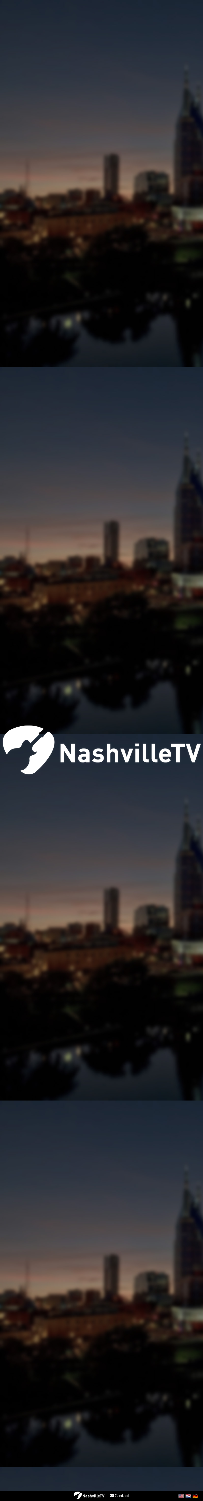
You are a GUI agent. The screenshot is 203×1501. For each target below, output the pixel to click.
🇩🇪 (195, 1496)
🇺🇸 (181, 1496)
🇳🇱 (188, 1496)
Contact (119, 1496)
